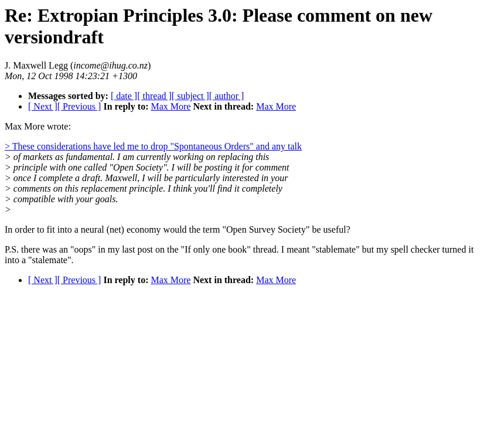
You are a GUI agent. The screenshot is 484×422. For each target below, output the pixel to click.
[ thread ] (154, 96)
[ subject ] (190, 96)
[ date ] (124, 96)
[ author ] (226, 96)
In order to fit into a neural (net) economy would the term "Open (126, 229)
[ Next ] (42, 106)
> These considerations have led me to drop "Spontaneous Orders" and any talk (153, 146)
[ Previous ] (79, 106)
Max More (170, 106)
